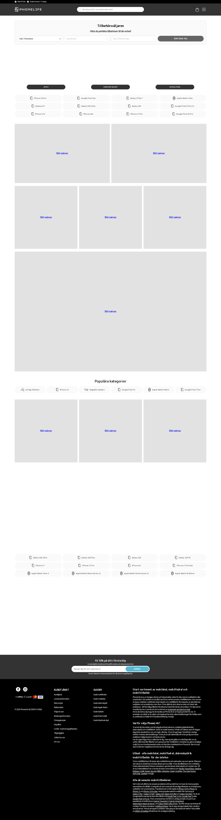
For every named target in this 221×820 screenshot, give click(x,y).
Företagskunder (60, 720)
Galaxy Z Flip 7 (138, 794)
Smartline (178, 771)
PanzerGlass (189, 769)
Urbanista (165, 771)
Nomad (153, 771)
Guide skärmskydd (100, 703)
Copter (172, 771)
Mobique (136, 771)
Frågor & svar (59, 712)
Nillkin (159, 771)
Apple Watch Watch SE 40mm (144, 804)
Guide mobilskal (99, 699)
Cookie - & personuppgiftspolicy (65, 729)
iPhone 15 (193, 789)
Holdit (142, 771)
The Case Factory (189, 771)
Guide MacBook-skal (101, 720)
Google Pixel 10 (187, 796)
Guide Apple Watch (100, 707)
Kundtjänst (58, 695)
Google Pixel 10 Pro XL (141, 799)
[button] (40, 39)
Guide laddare (98, 712)
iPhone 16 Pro (183, 789)
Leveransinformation (61, 699)
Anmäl (137, 669)
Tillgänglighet (59, 733)
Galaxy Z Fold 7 (149, 794)
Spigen (147, 771)
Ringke (181, 769)
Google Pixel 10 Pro (174, 796)
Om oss (57, 742)
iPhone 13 (136, 791)
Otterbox (198, 769)
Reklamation (58, 707)
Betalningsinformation (62, 716)
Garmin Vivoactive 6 (176, 801)
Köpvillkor (57, 725)
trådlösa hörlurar (162, 806)
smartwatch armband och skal (179, 709)
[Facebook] (18, 689)
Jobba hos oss (59, 737)
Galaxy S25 (160, 794)
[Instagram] (25, 689)
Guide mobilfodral (99, 695)
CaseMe (144, 774)
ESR (151, 774)
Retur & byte (58, 703)
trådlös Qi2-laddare (142, 811)
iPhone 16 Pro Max (150, 791)
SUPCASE (136, 774)
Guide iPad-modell (100, 716)
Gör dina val (181, 39)
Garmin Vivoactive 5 (161, 801)
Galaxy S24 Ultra (186, 794)
